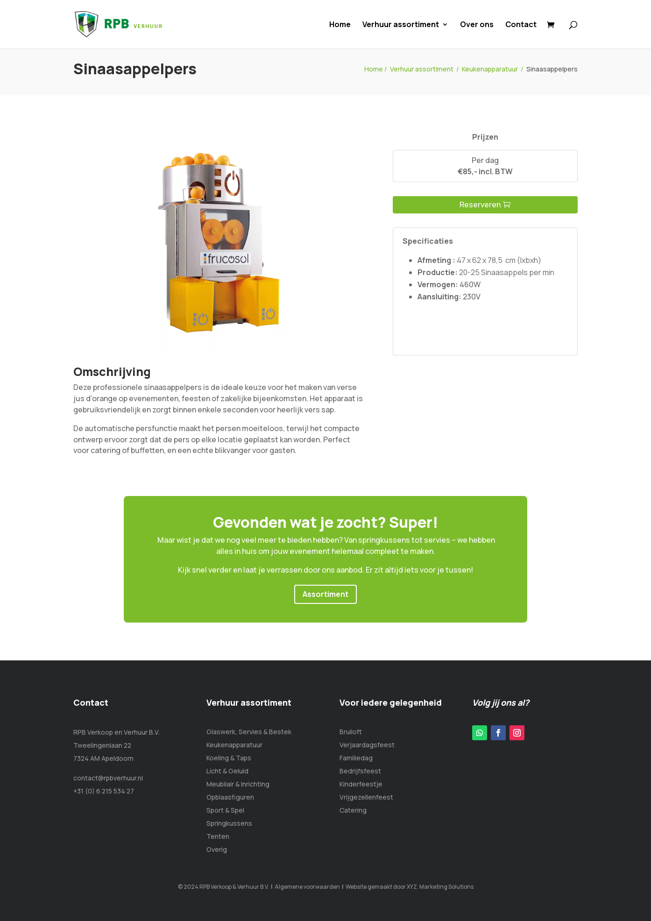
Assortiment (325, 594)
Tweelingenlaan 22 (102, 745)
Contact (521, 25)
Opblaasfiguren (230, 797)
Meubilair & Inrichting (237, 783)
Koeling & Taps (228, 757)
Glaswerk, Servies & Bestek (248, 731)
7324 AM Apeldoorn (103, 758)
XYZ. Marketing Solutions (440, 887)
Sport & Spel (225, 810)
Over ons (477, 25)
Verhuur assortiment (400, 25)
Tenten (217, 836)
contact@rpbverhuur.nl (108, 777)
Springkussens (229, 823)
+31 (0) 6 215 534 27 (103, 790)
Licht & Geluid (227, 770)
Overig (216, 849)
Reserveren (480, 204)
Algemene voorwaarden (307, 887)
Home (340, 25)
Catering (353, 810)
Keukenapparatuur (490, 68)
